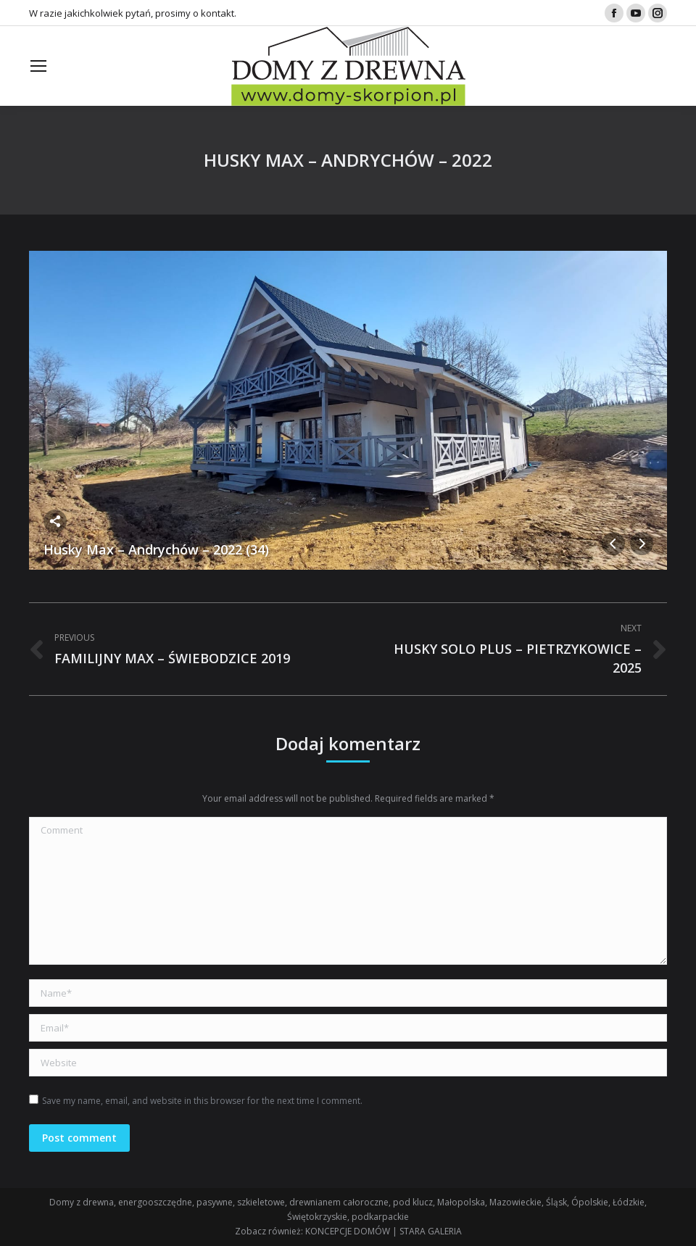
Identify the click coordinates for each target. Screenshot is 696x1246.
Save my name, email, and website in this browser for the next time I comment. (202, 1101)
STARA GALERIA (430, 1231)
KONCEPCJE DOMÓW (347, 1231)
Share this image (55, 521)
